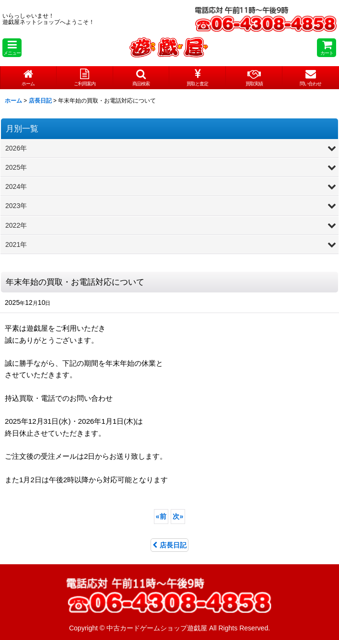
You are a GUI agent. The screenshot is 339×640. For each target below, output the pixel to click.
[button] (12, 47)
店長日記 (169, 545)
